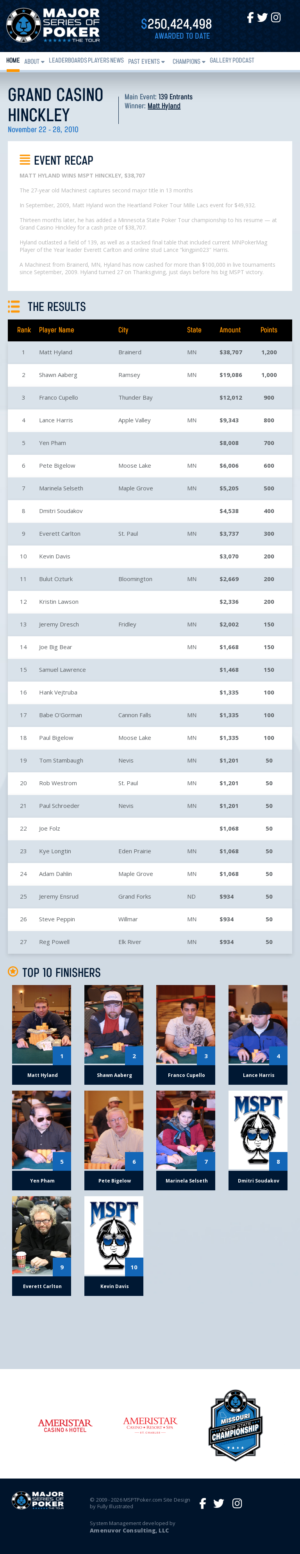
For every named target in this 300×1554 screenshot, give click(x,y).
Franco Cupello (58, 397)
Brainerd (129, 352)
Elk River (129, 942)
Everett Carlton (59, 533)
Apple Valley (134, 420)
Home (13, 61)
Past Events (144, 62)
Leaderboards (68, 61)
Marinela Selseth (61, 488)
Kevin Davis (54, 556)
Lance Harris (56, 420)
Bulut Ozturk (56, 579)
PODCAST (243, 61)
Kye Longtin (55, 851)
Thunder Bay (135, 397)
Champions (186, 62)
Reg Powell (54, 942)
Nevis (126, 760)
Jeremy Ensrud (59, 896)
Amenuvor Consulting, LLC (129, 1530)
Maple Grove (135, 488)
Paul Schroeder (59, 805)
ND (191, 896)
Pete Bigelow (57, 465)
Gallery (221, 61)
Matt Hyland (164, 106)
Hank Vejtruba (58, 692)
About (31, 62)
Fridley (127, 624)
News (117, 61)
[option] (150, 1426)
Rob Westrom (58, 783)
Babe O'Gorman (60, 715)
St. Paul (128, 533)
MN (191, 352)
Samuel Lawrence (62, 669)
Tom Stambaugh (61, 760)
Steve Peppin (57, 919)
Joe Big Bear (55, 647)
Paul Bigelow (56, 737)
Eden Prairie (134, 851)
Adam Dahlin (55, 873)
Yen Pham (52, 443)
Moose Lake (134, 465)
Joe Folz (49, 828)
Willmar (128, 919)
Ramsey (129, 375)
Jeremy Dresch (59, 624)
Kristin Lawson (59, 601)
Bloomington (135, 579)
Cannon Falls (134, 715)
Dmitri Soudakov (61, 511)
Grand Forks (134, 896)
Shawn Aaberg (58, 375)
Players (98, 61)
